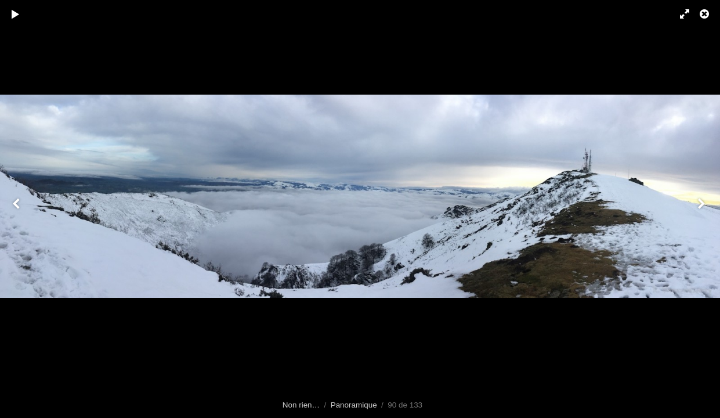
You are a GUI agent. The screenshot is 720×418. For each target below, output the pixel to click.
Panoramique (354, 405)
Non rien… (301, 405)
